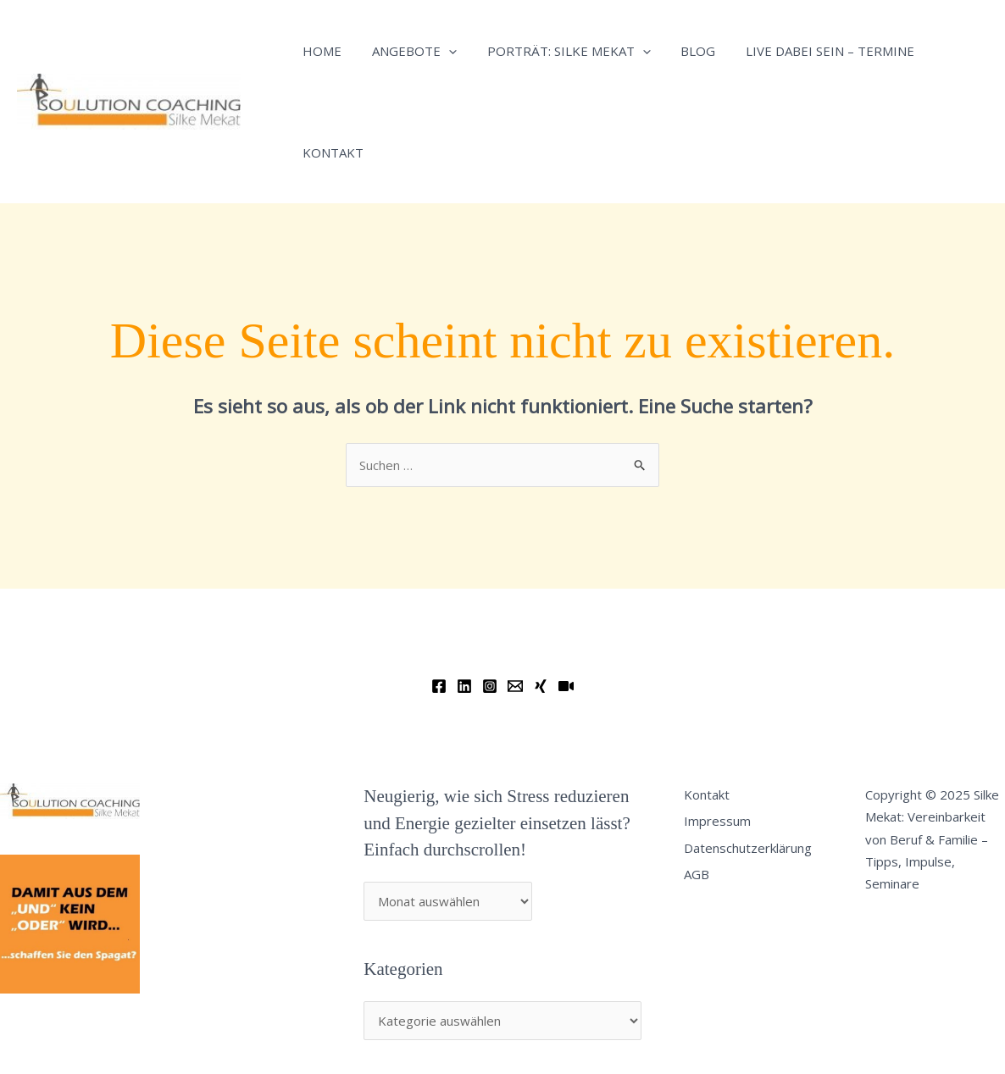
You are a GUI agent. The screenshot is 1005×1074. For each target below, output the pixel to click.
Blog (681, 50)
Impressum (717, 820)
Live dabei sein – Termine (808, 50)
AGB (696, 874)
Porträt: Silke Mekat (556, 51)
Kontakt (330, 152)
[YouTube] (566, 686)
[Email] (515, 686)
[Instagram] (489, 686)
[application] (441, 51)
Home (319, 50)
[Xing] (540, 686)
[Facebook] (439, 686)
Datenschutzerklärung (748, 847)
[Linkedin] (464, 686)
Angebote (406, 51)
